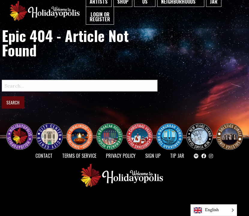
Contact (43, 155)
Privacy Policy (121, 155)
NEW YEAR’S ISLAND (200, 133)
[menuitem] (100, 16)
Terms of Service (79, 155)
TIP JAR (177, 155)
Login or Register (100, 17)
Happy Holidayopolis (22, 131)
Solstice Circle (230, 131)
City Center (49, 131)
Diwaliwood (82, 129)
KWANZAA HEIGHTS (112, 131)
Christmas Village (142, 131)
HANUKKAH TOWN (172, 131)
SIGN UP (152, 155)
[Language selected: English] (213, 210)
